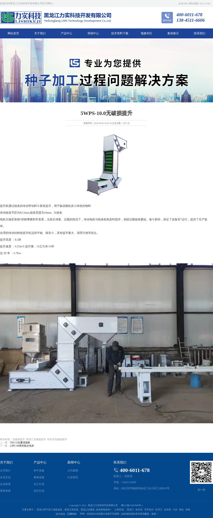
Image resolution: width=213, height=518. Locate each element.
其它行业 (39, 490)
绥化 (181, 509)
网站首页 (13, 33)
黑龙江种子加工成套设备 (49, 509)
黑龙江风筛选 (71, 509)
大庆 (175, 509)
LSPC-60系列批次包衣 (22, 445)
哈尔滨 (139, 509)
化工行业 (39, 484)
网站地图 (193, 3)
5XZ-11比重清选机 (20, 442)
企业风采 (5, 484)
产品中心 (66, 33)
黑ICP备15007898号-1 (132, 505)
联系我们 (199, 33)
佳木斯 (167, 509)
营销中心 (93, 33)
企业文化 (5, 477)
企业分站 (183, 3)
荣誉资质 (5, 490)
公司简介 (5, 470)
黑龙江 (130, 509)
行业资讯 (72, 477)
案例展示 (173, 33)
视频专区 (146, 33)
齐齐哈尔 (149, 509)
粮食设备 (39, 477)
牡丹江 (158, 509)
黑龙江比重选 (88, 509)
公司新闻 (72, 470)
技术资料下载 (119, 33)
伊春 (187, 509)
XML (208, 3)
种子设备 (39, 470)
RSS (202, 3)
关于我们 (40, 33)
